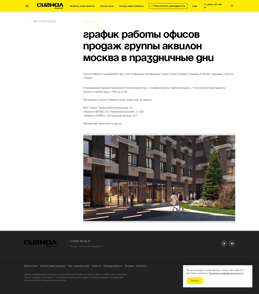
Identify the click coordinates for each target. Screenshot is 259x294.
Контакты (141, 266)
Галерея (129, 266)
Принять (195, 280)
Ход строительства (78, 266)
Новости (96, 266)
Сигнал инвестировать (52, 266)
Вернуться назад (40, 21)
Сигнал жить (31, 266)
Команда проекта (113, 266)
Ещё (195, 6)
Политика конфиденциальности (226, 273)
